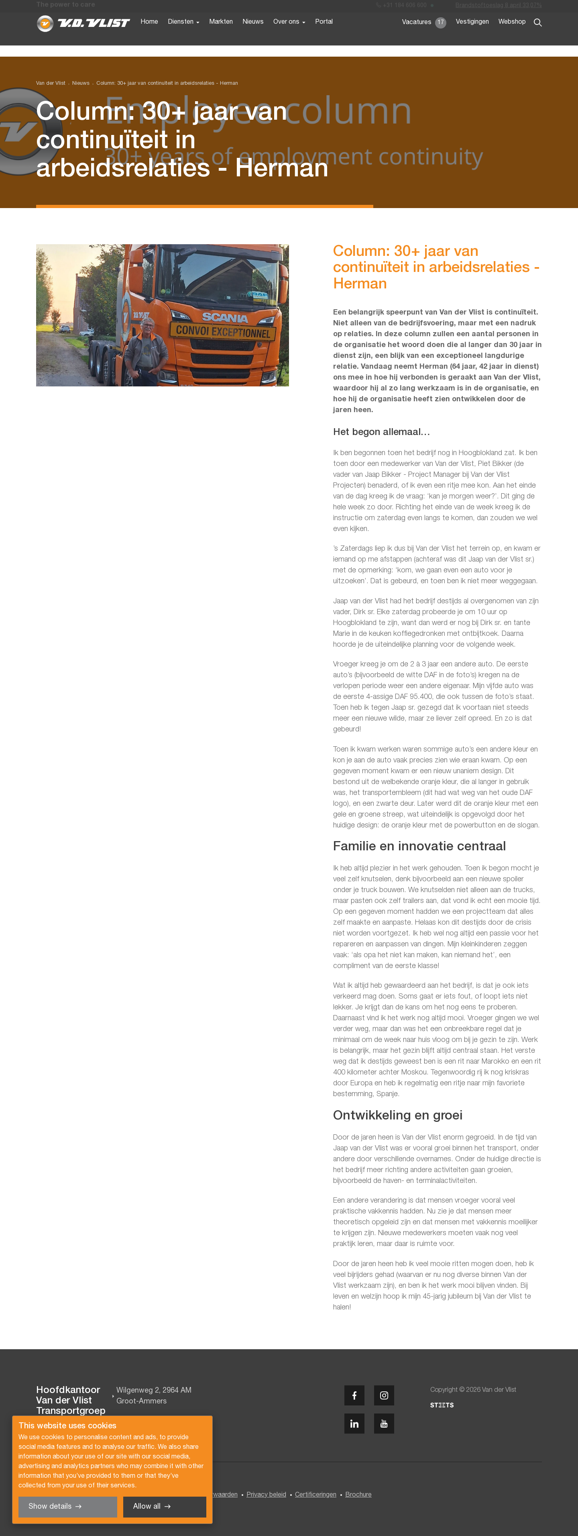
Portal (324, 35)
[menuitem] (77, 84)
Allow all (147, 1506)
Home (149, 35)
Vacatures (424, 36)
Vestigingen (472, 35)
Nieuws (253, 35)
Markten (221, 35)
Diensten (180, 35)
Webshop (512, 35)
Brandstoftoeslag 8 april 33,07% (499, 7)
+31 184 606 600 (401, 7)
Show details (49, 1506)
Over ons (286, 35)
